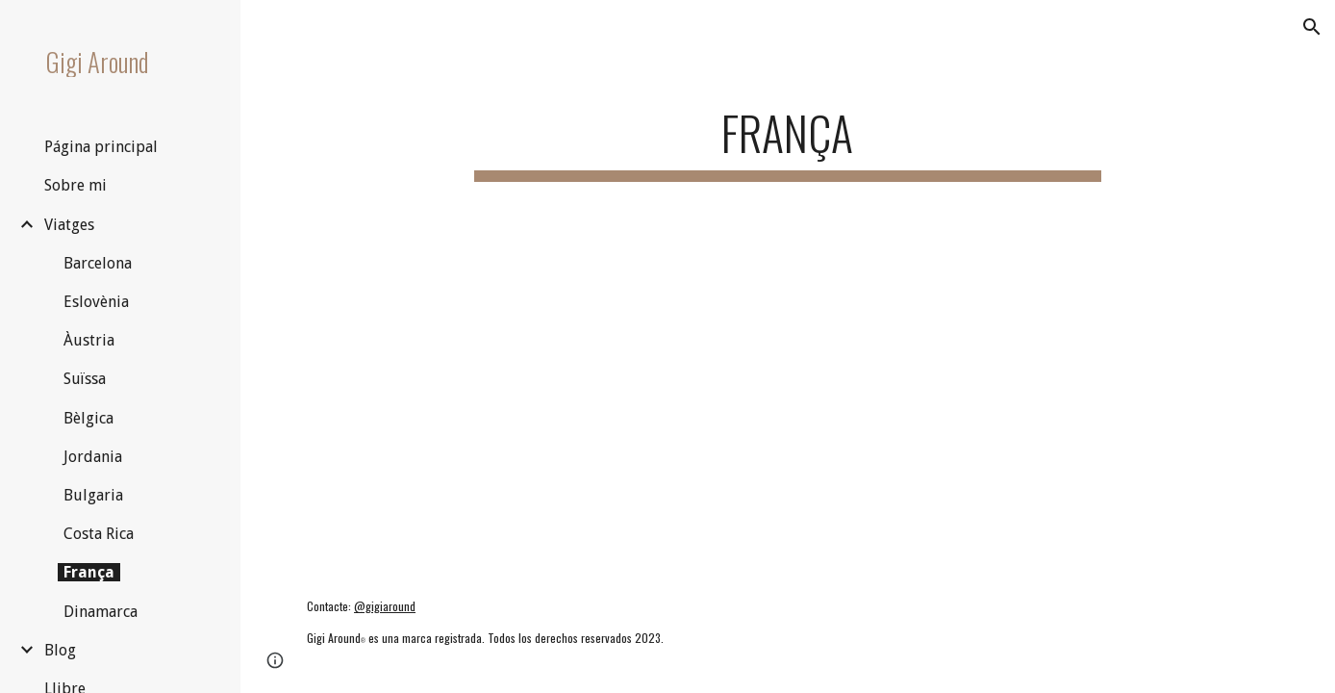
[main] (788, 135)
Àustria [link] (88, 340)
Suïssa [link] (84, 379)
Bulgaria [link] (93, 495)
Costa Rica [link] (98, 534)
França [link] (88, 572)
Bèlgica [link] (88, 418)
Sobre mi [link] (75, 185)
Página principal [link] (101, 147)
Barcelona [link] (97, 263)
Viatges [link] (69, 225)
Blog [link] (60, 650)
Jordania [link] (92, 457)
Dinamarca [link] (100, 612)
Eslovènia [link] (96, 302)
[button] (1312, 27)
